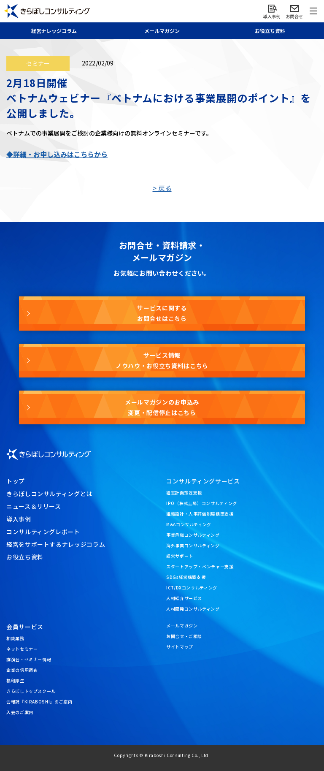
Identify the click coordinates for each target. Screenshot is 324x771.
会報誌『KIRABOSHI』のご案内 (39, 701)
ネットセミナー (22, 649)
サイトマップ (179, 646)
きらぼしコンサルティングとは (49, 493)
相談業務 (15, 638)
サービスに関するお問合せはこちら (161, 313)
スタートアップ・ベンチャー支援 (200, 566)
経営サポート (179, 556)
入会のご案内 (19, 712)
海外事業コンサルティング (193, 545)
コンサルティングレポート (43, 531)
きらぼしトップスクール (31, 691)
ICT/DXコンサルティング (191, 587)
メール (162, 30)
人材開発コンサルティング (193, 608)
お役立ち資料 (270, 30)
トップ (15, 481)
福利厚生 (15, 680)
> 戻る (162, 188)
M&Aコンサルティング (188, 524)
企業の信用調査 (22, 670)
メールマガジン (181, 625)
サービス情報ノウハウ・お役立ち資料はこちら (162, 360)
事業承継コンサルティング (193, 535)
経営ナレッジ (54, 30)
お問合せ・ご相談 (184, 636)
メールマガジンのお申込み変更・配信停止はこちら (162, 407)
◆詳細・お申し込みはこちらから (57, 154)
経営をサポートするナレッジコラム (55, 544)
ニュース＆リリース (33, 506)
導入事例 (18, 519)
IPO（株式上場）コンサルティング (201, 503)
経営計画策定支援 (184, 492)
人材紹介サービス (184, 598)
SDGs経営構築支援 (185, 577)
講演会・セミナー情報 (28, 659)
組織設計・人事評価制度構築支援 (200, 513)
